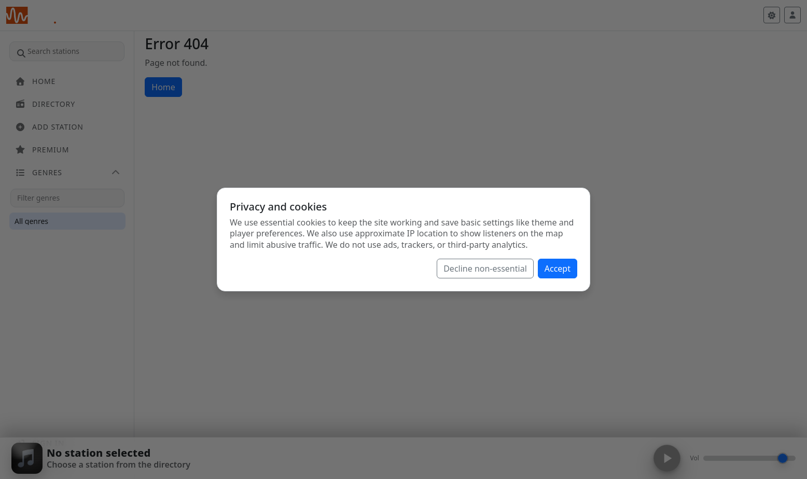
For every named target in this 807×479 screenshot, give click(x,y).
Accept (558, 268)
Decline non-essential (485, 268)
